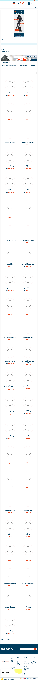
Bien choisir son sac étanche (26, 659)
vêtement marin (15, 65)
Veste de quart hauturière (5, 51)
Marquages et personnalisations (19, 659)
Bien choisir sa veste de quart (26, 672)
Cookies (15, 679)
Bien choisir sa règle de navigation (26, 661)
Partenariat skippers (18, 666)
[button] (2, 679)
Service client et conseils (13, 663)
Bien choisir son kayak (26, 663)
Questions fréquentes (18, 664)
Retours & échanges (12, 660)
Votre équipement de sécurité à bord (26, 670)
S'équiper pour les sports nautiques (26, 666)
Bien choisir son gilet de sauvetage (26, 674)
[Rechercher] (18, 7)
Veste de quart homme (4, 47)
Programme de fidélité (19, 663)
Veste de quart (3, 45)
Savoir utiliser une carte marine (26, 668)
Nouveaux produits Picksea (13, 667)
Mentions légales (3, 679)
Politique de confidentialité (12, 665)
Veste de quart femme (4, 49)
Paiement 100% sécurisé (13, 661)
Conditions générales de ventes (10, 679)
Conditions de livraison (12, 658)
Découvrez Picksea (18, 661)
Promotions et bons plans (12, 669)
